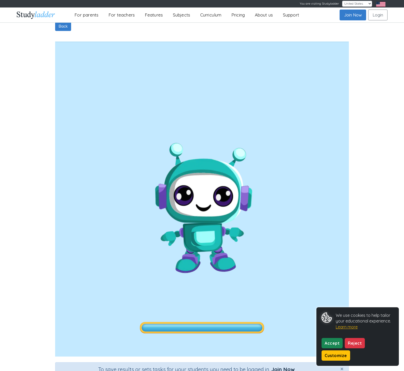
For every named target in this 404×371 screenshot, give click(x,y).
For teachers (121, 15)
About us (264, 15)
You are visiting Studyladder (319, 3)
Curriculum (211, 15)
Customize (336, 355)
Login (378, 15)
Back (63, 26)
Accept (332, 343)
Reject (355, 343)
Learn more (347, 326)
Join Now (353, 15)
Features (154, 15)
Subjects (181, 15)
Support (291, 15)
